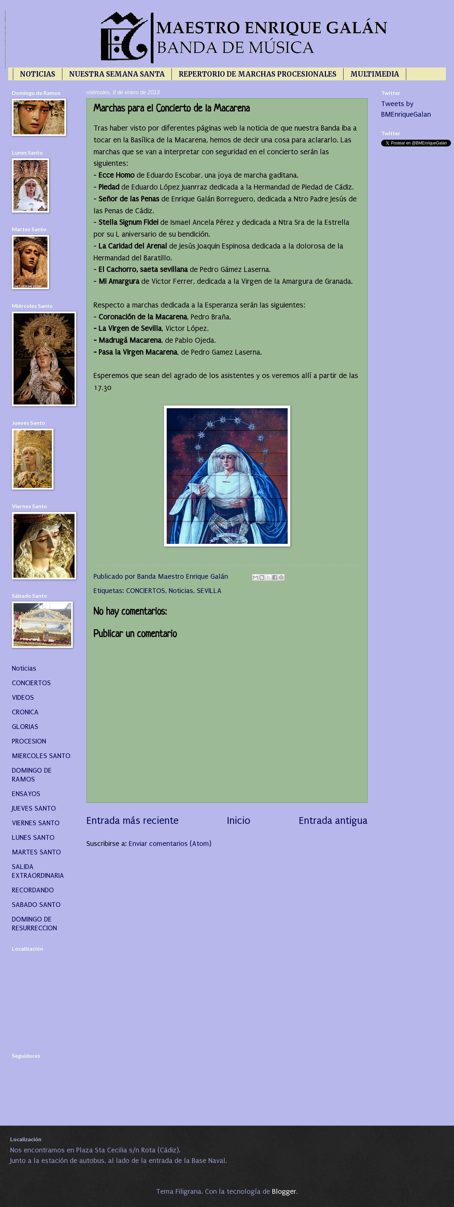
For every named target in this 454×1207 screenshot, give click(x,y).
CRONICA (25, 712)
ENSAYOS (26, 794)
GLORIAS (25, 727)
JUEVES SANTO (34, 808)
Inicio (238, 821)
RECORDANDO (33, 890)
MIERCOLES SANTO (41, 756)
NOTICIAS (37, 74)
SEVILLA (209, 591)
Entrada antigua (333, 821)
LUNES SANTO (33, 837)
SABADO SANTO (36, 905)
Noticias (181, 591)
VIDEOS (23, 697)
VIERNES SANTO (36, 823)
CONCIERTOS (145, 591)
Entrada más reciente (132, 821)
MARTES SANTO (36, 852)
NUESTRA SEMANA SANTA (117, 74)
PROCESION (29, 741)
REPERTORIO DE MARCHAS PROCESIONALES (257, 74)
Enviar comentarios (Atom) (170, 843)
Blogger (284, 1191)
